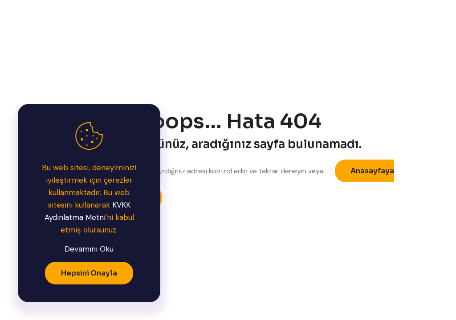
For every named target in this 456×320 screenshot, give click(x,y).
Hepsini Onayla (89, 273)
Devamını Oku (89, 249)
